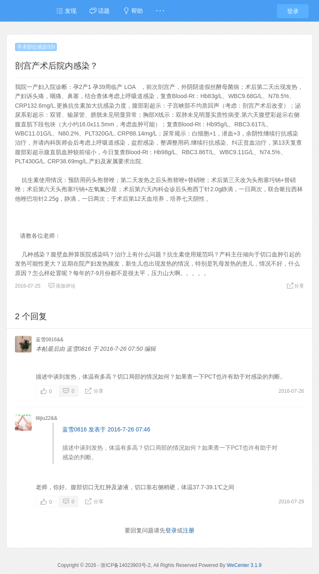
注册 (188, 530)
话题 (100, 10)
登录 (293, 11)
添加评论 (62, 286)
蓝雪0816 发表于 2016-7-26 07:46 (106, 429)
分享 (295, 286)
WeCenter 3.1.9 (244, 565)
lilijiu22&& (46, 418)
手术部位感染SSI (36, 47)
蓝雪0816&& (50, 339)
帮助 (133, 10)
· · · (160, 10)
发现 (66, 10)
